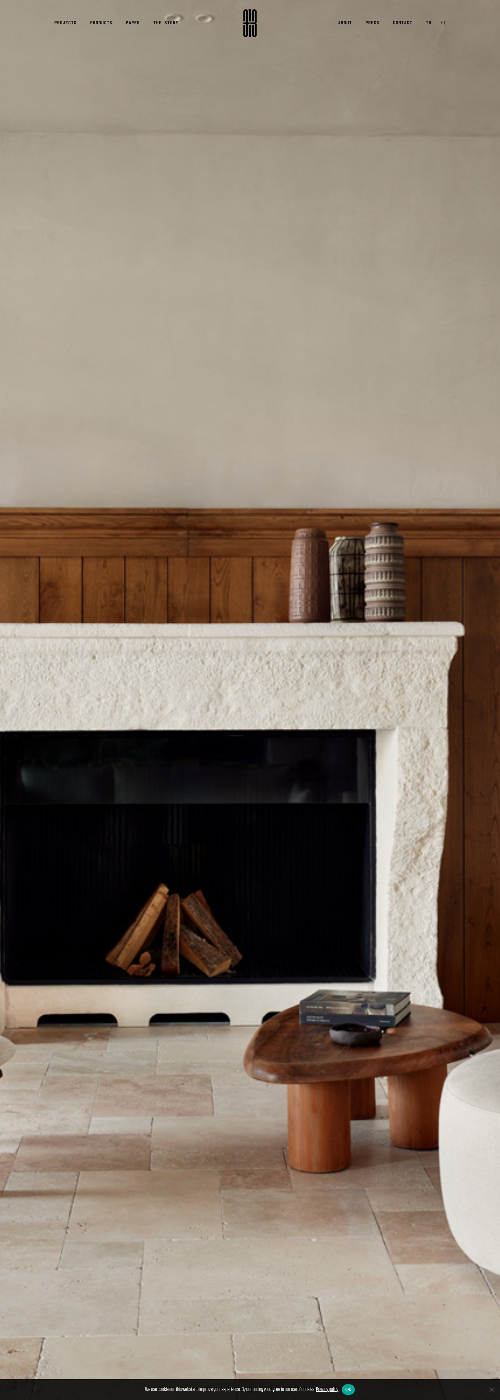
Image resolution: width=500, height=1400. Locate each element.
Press (372, 23)
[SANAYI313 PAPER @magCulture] (372, 707)
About (345, 23)
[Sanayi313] (250, 23)
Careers (103, 1351)
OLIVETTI (190, 1091)
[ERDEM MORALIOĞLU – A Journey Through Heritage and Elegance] (372, 728)
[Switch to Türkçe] (31, 1353)
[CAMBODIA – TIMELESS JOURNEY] (372, 687)
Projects (65, 23)
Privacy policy (327, 1389)
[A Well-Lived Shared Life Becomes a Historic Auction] (372, 645)
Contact (402, 23)
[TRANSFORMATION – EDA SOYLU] (372, 624)
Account (184, 1322)
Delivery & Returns (200, 1328)
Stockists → (72, 850)
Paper (133, 23)
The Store (165, 23)
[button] (443, 23)
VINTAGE (25, 1104)
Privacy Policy (275, 1322)
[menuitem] (67, 23)
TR (428, 23)
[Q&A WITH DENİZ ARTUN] (372, 791)
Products (101, 23)
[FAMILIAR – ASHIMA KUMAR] (372, 770)
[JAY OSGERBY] (372, 749)
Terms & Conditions (281, 1328)
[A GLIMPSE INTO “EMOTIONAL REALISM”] (372, 665)
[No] (491, 1389)
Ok (348, 1389)
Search (183, 1333)
